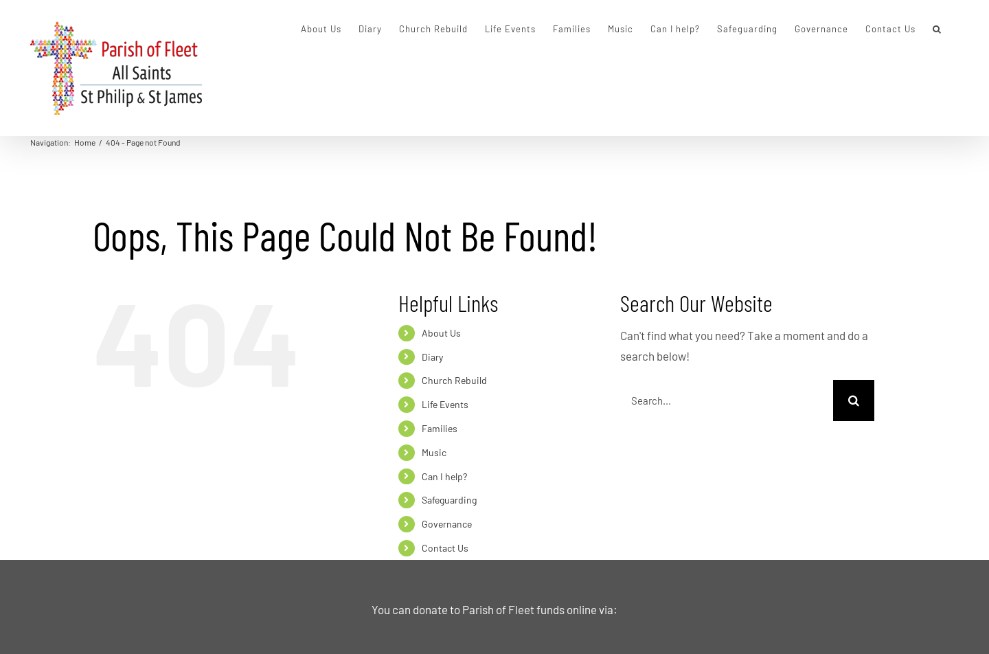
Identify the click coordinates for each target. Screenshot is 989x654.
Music (434, 452)
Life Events (445, 404)
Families (439, 428)
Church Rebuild (454, 380)
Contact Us (445, 548)
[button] (937, 29)
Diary (432, 357)
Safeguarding (449, 500)
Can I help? (444, 476)
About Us (441, 333)
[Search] (853, 400)
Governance (447, 524)
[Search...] (726, 400)
